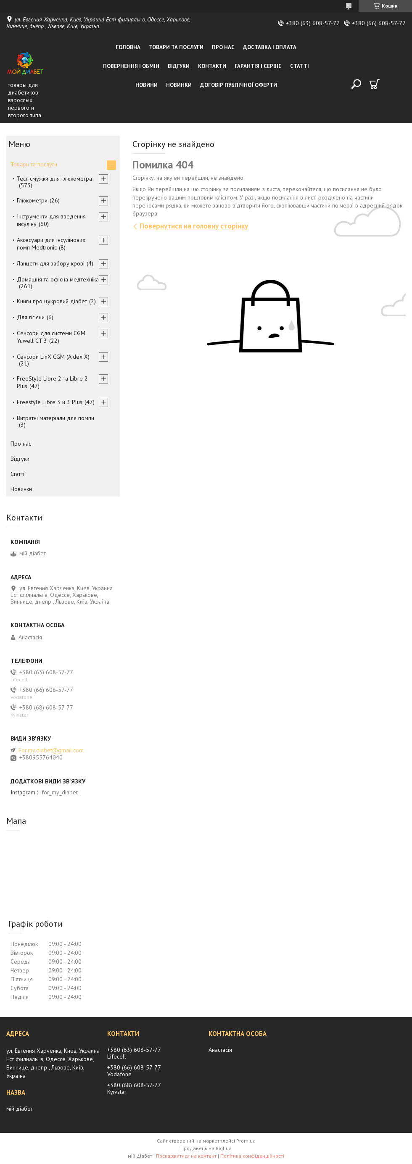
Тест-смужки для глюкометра (54, 178)
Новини (146, 85)
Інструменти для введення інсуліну (51, 220)
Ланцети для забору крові (51, 263)
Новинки (179, 85)
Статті (299, 66)
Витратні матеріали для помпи (55, 418)
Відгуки (179, 66)
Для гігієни (31, 317)
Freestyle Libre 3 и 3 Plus (49, 402)
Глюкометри (32, 200)
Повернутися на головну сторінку (194, 226)
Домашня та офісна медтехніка (58, 279)
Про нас (223, 47)
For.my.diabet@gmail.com (51, 750)
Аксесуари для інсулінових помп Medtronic (51, 243)
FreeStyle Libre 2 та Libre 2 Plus (52, 382)
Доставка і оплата (269, 47)
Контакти (212, 66)
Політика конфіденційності (252, 1156)
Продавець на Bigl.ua (206, 1148)
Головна (128, 47)
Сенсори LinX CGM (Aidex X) (53, 356)
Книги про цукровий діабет (52, 301)
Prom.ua (246, 1141)
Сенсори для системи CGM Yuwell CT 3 (51, 336)
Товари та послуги (176, 47)
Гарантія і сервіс (258, 66)
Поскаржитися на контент (186, 1156)
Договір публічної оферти (238, 85)
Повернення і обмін (131, 66)
